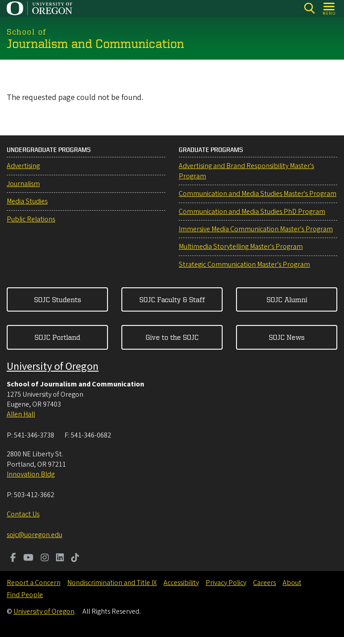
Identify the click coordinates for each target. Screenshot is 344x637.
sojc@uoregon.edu (34, 535)
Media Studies (27, 201)
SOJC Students (57, 299)
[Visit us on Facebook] (13, 558)
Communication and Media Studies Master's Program (257, 194)
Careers (264, 583)
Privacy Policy (226, 583)
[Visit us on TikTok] (75, 558)
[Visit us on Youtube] (28, 558)
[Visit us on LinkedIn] (60, 558)
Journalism (23, 184)
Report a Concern (33, 583)
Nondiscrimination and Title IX (112, 583)
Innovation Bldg (31, 474)
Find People (25, 595)
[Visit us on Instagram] (44, 558)
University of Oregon (53, 366)
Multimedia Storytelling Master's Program (241, 246)
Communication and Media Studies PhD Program (252, 212)
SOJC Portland (57, 337)
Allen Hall (21, 414)
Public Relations (31, 219)
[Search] (309, 8)
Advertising (23, 166)
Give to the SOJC (172, 337)
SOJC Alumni (287, 299)
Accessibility (181, 583)
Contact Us (23, 514)
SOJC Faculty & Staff (172, 299)
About (292, 583)
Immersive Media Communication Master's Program (256, 229)
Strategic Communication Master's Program (244, 264)
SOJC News (287, 337)
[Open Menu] (329, 8)
